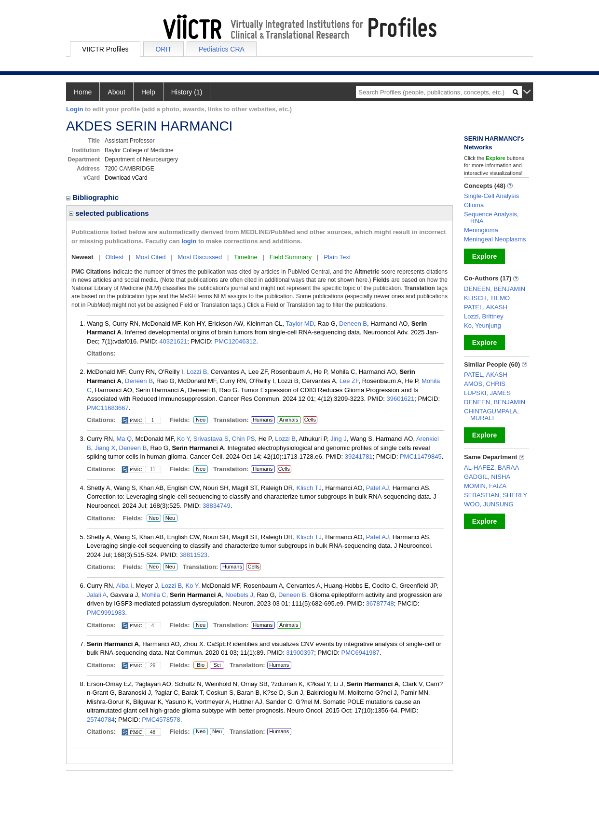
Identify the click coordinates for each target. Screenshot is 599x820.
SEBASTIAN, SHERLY (495, 495)
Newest (82, 257)
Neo (200, 420)
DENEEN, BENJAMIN (494, 288)
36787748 (380, 603)
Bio (198, 665)
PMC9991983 (106, 612)
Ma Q (124, 438)
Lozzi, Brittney (484, 316)
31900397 (300, 652)
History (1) (187, 92)
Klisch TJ (309, 487)
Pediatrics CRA (222, 49)
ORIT (163, 49)
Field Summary (291, 257)
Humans (262, 420)
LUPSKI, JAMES (487, 393)
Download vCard (126, 177)
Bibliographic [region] (93, 197)
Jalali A (97, 594)
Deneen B (353, 323)
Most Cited (150, 257)
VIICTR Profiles (105, 49)
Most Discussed (199, 257)
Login (74, 109)
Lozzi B (197, 371)
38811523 (193, 554)
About (116, 92)
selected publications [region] (109, 213)
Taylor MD (300, 323)
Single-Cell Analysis (491, 195)
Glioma (474, 205)
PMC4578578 (161, 719)
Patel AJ (377, 487)
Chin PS (243, 438)
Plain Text (337, 257)
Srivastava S (211, 438)
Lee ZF (349, 380)
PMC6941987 (360, 652)
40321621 (173, 341)
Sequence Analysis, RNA (491, 218)
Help (148, 92)
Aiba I (124, 585)
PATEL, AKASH (485, 307)
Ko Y (183, 438)
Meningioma (481, 230)
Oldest (115, 257)
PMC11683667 (108, 407)
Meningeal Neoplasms (495, 239)
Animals (288, 420)
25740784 (101, 719)
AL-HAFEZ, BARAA (491, 467)
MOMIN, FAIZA (485, 485)
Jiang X (105, 447)
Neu (169, 518)
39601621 (400, 398)
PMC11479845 (421, 456)
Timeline (246, 257)
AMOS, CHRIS (484, 383)
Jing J (338, 438)
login (188, 241)
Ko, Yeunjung (482, 325)
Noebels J (239, 594)
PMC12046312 (236, 341)
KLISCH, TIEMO (487, 298)
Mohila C (153, 594)
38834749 (217, 505)
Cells (310, 420)
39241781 (359, 456)
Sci (215, 665)
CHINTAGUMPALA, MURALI (491, 415)
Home (83, 92)
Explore (484, 256)
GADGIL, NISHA (487, 476)
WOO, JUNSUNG (489, 504)
